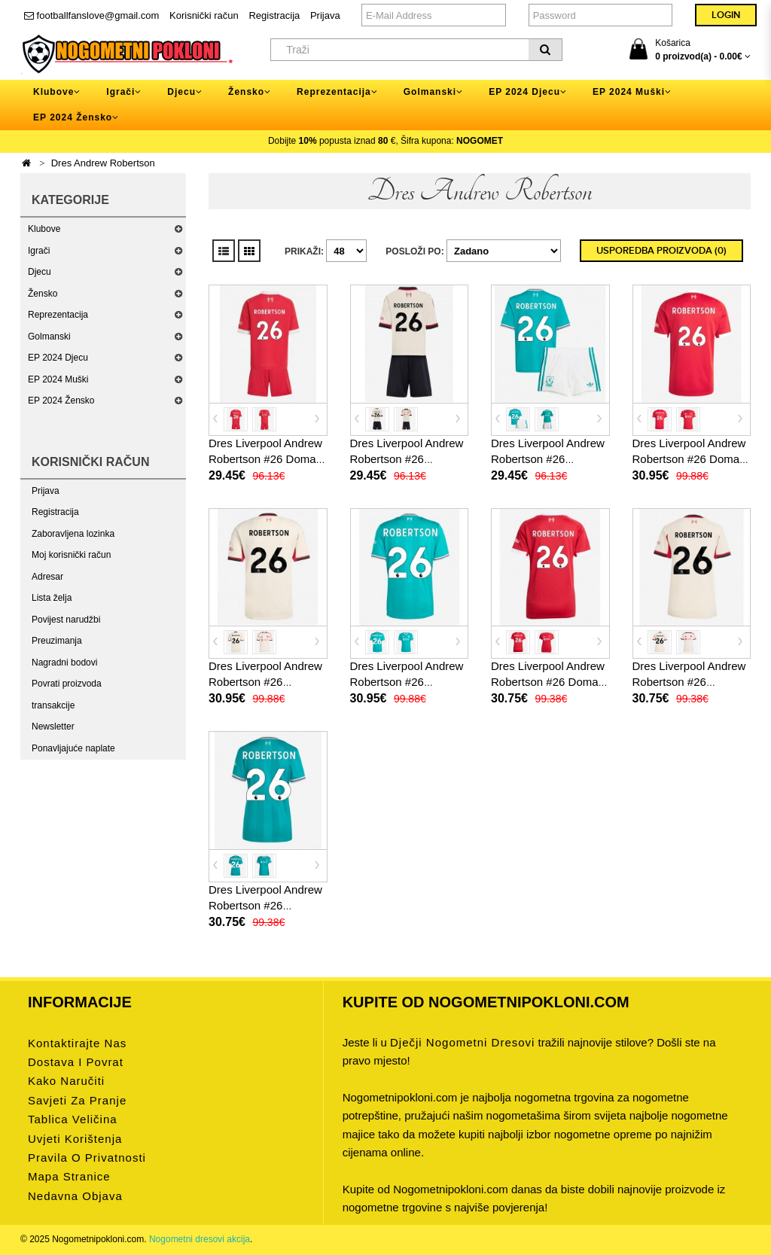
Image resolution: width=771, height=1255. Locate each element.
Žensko (42, 293)
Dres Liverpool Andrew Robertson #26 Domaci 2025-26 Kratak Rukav (690, 459)
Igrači (39, 250)
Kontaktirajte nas (77, 1043)
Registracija (274, 15)
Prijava (325, 15)
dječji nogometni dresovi (462, 1042)
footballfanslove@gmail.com (91, 15)
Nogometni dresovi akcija (199, 1239)
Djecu (39, 272)
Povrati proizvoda (67, 683)
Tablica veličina (72, 1119)
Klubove (44, 229)
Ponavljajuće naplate (73, 748)
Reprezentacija (58, 314)
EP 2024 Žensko (61, 400)
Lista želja (52, 597)
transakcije (53, 705)
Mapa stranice (69, 1176)
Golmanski (49, 336)
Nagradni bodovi (64, 662)
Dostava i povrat (75, 1061)
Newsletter (53, 726)
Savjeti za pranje (77, 1100)
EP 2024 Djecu (58, 357)
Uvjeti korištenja (75, 1138)
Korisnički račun (204, 15)
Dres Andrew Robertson (103, 163)
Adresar (47, 576)
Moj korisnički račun (71, 555)
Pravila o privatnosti (87, 1157)
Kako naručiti (66, 1080)
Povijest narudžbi (66, 619)
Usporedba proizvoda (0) (661, 251)
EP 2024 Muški (58, 379)
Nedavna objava (75, 1196)
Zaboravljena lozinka (73, 534)
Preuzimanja (57, 640)
